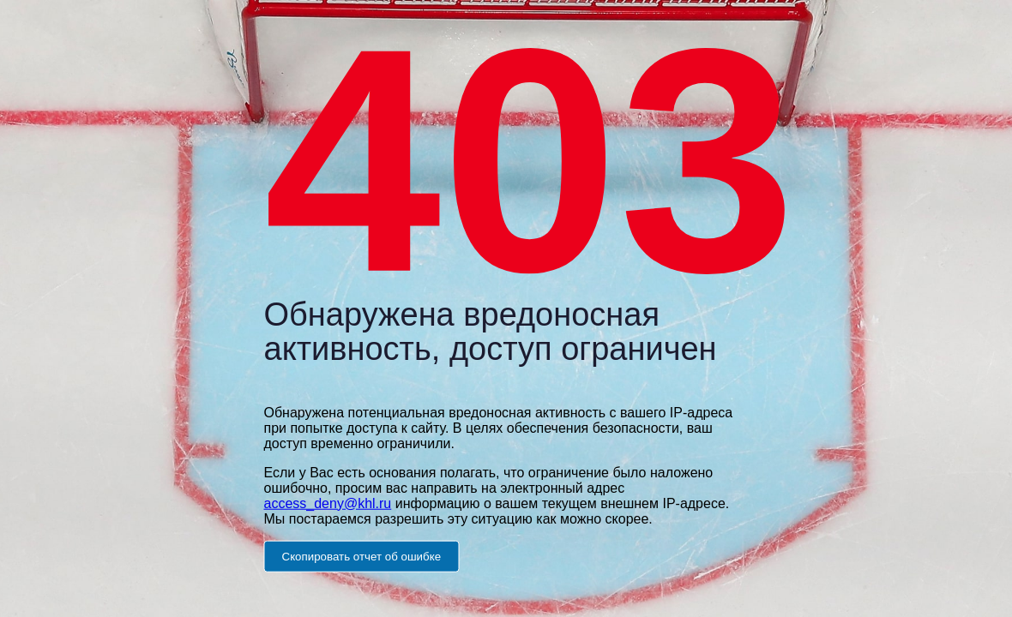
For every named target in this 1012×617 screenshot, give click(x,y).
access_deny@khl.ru (328, 502)
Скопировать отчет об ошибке (362, 555)
